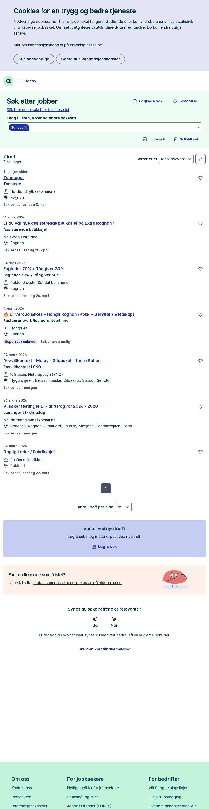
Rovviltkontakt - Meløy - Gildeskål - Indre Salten (52, 360)
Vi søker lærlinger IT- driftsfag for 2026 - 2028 (51, 406)
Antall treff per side (95, 507)
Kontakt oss (21, 788)
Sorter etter (147, 159)
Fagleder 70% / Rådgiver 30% (34, 268)
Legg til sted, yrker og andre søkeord (41, 118)
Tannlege (13, 177)
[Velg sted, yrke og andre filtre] (200, 159)
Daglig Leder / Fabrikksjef (29, 451)
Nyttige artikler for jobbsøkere (93, 788)
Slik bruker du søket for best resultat (38, 109)
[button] (147, 101)
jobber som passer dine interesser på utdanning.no (77, 582)
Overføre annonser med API (173, 806)
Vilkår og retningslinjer (168, 788)
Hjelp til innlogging (165, 797)
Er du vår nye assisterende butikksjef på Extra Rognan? (58, 223)
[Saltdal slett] (19, 127)
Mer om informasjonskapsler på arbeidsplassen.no (57, 45)
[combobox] (113, 127)
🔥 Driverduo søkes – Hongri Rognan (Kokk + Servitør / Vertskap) (68, 314)
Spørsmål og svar (82, 797)
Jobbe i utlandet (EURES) (89, 806)
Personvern (21, 797)
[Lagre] (201, 178)
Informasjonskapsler (29, 806)
